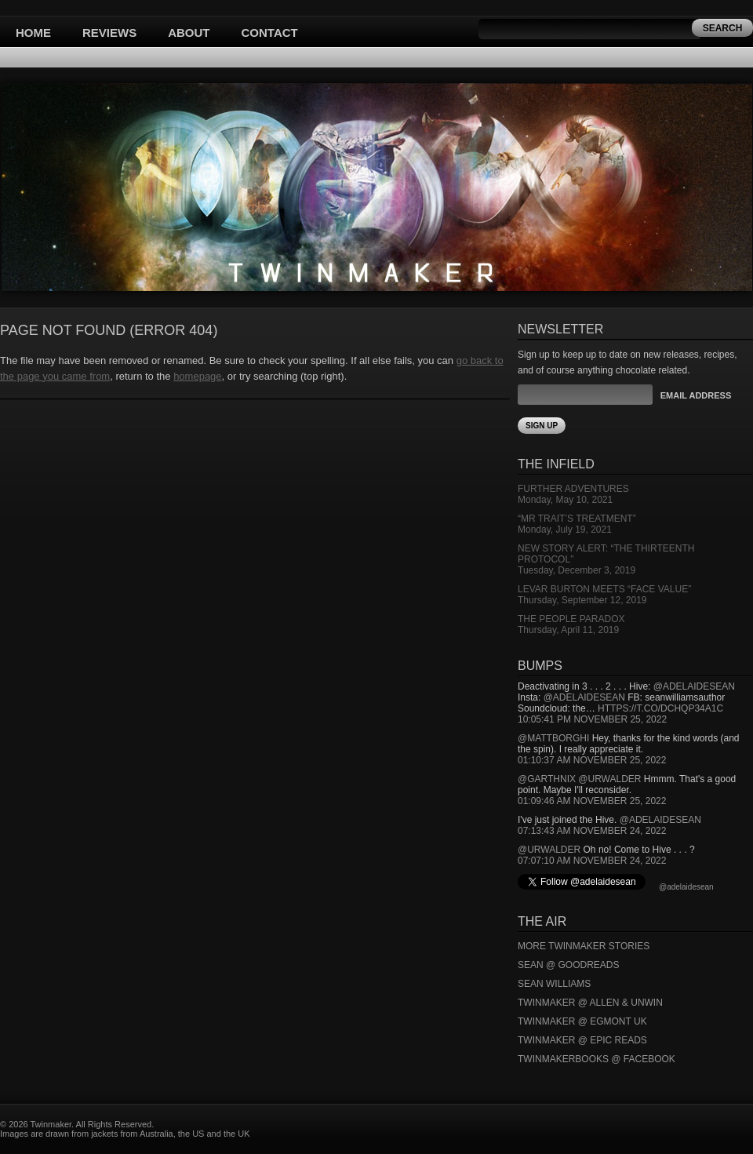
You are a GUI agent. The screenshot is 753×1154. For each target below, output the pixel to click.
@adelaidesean (694, 686)
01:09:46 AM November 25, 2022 (592, 800)
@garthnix (547, 779)
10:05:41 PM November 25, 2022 (592, 719)
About (188, 32)
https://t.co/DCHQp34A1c (660, 708)
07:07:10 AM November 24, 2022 (592, 860)
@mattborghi (553, 738)
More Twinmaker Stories (583, 946)
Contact (270, 32)
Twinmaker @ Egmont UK (582, 1021)
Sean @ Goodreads (569, 964)
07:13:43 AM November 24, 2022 (592, 830)
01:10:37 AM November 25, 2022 (592, 760)
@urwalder (609, 779)
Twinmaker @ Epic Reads (582, 1040)
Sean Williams (554, 983)
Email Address (695, 395)
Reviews (109, 32)
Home (33, 32)
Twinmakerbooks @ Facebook (596, 1059)
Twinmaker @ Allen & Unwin (590, 1002)
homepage (197, 376)
